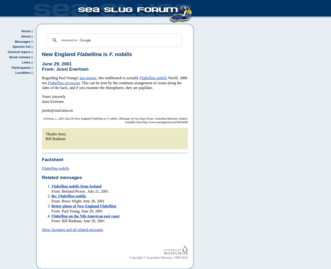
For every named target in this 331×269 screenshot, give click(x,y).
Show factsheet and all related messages (72, 230)
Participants (21, 67)
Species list (21, 46)
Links (26, 62)
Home (25, 31)
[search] (114, 40)
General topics (19, 52)
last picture (88, 78)
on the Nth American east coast (85, 216)
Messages (22, 41)
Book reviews (19, 57)
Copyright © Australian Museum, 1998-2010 (158, 257)
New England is (87, 54)
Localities (22, 72)
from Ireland (76, 186)
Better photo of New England (83, 206)
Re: (68, 196)
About (25, 36)
